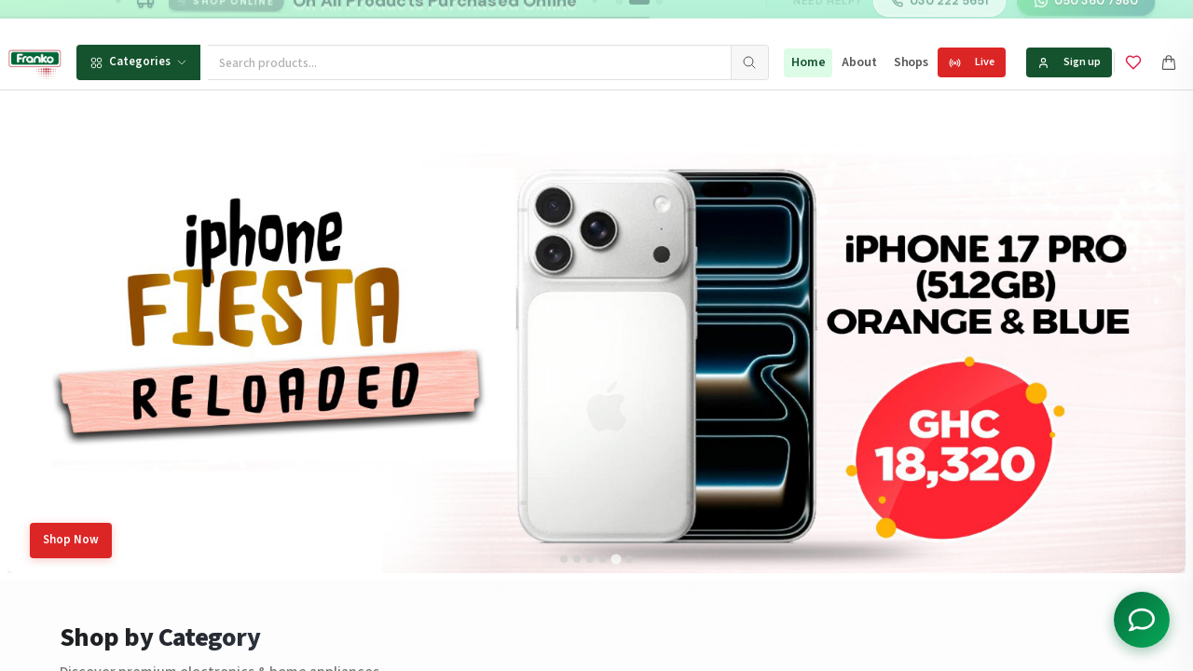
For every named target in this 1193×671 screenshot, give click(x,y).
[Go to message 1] (619, 18)
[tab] (564, 559)
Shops (911, 62)
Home (808, 62)
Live (971, 62)
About (859, 62)
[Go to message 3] (659, 18)
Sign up (1069, 62)
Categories (138, 61)
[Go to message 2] (639, 18)
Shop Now (71, 539)
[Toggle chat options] (1142, 620)
